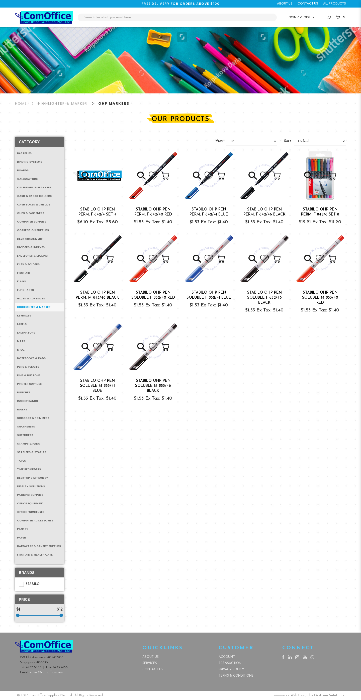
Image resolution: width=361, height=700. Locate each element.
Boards (23, 170)
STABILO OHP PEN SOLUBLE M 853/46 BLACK (153, 386)
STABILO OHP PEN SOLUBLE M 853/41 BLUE (97, 386)
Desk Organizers (30, 239)
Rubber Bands (27, 401)
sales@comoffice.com (46, 672)
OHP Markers (113, 103)
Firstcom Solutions (329, 695)
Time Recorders (29, 469)
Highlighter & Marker (62, 103)
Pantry (22, 529)
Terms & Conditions (236, 675)
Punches (23, 392)
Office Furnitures (30, 512)
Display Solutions (31, 486)
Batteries (24, 153)
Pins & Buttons (28, 375)
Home (21, 103)
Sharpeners (26, 426)
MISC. (21, 350)
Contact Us (152, 669)
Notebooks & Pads (31, 358)
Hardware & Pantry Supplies (39, 546)
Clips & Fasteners (30, 213)
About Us (150, 657)
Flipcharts (25, 290)
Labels (22, 324)
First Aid (23, 273)
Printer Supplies (29, 384)
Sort (287, 141)
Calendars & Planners (34, 187)
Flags (21, 281)
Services (149, 663)
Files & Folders (28, 264)
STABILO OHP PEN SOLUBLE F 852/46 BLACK (264, 298)
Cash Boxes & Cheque (33, 204)
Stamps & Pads (28, 444)
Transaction (230, 663)
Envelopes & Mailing (32, 256)
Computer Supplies (31, 222)
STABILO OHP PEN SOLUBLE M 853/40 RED (320, 298)
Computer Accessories (35, 520)
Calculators (27, 179)
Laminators (26, 333)
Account (227, 657)
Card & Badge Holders (34, 196)
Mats (21, 341)
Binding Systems (29, 162)
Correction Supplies (33, 230)
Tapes (21, 461)
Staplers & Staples (31, 452)
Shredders (25, 435)
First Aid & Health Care (35, 555)
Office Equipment (30, 503)
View (219, 141)
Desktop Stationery (32, 478)
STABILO (29, 584)
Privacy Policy (231, 669)
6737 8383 (33, 667)
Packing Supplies (30, 495)
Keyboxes (24, 315)
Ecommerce (280, 695)
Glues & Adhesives (31, 298)
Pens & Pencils (28, 367)
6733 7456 (60, 667)
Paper (21, 538)
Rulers (22, 409)
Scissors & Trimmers (33, 418)
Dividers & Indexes (31, 247)
